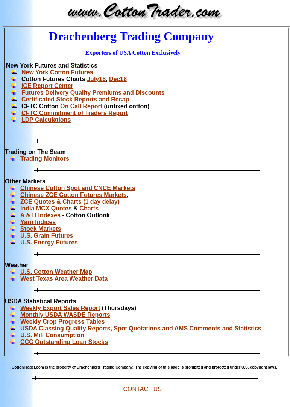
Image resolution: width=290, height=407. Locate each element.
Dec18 (118, 79)
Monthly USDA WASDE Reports (65, 315)
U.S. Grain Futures (46, 235)
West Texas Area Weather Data (64, 278)
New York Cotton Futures (57, 72)
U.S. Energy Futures (49, 242)
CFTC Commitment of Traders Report (74, 113)
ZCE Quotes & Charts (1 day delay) (70, 201)
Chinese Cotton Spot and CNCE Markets (77, 188)
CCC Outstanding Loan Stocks (64, 342)
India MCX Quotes (46, 208)
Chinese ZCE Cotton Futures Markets (73, 195)
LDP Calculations (46, 120)
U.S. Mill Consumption (53, 335)
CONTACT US (143, 389)
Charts (89, 208)
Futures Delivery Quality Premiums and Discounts (93, 92)
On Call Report (82, 106)
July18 (96, 79)
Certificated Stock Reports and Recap (75, 99)
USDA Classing (42, 328)
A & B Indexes (40, 215)
